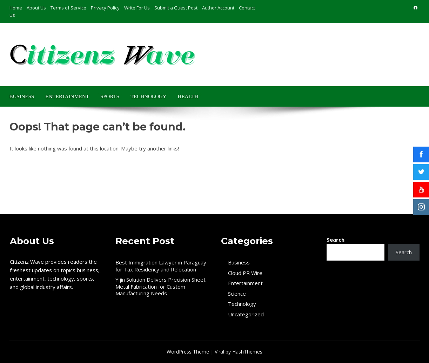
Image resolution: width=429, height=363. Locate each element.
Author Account (218, 8)
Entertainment (67, 96)
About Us (36, 8)
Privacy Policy (105, 8)
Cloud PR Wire (245, 273)
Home (15, 8)
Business (21, 96)
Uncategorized (246, 314)
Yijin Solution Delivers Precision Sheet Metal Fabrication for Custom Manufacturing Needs (160, 286)
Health (188, 96)
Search (335, 239)
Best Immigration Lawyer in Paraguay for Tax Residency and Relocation (160, 266)
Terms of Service (68, 8)
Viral (219, 351)
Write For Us (137, 8)
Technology (148, 96)
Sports (109, 96)
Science (237, 293)
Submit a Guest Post (175, 8)
